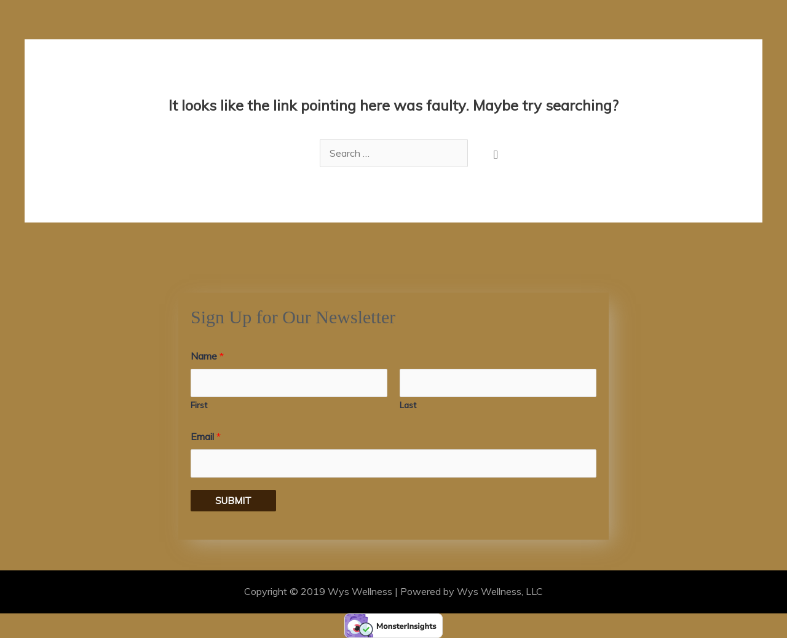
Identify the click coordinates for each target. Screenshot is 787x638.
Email (206, 436)
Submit (233, 500)
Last (408, 405)
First (199, 405)
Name (207, 356)
